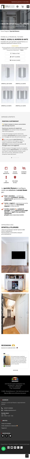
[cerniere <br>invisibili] (23, 168)
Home (2, 31)
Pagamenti (4, 428)
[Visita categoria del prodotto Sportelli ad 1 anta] (7, 74)
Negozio (7, 31)
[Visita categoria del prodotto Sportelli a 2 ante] (22, 74)
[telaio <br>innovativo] (6, 168)
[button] (28, 6)
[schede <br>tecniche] (15, 168)
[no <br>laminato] (6, 177)
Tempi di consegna (6, 423)
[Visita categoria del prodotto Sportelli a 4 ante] (22, 96)
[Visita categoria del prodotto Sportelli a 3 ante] (7, 96)
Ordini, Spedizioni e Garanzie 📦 (9, 425)
